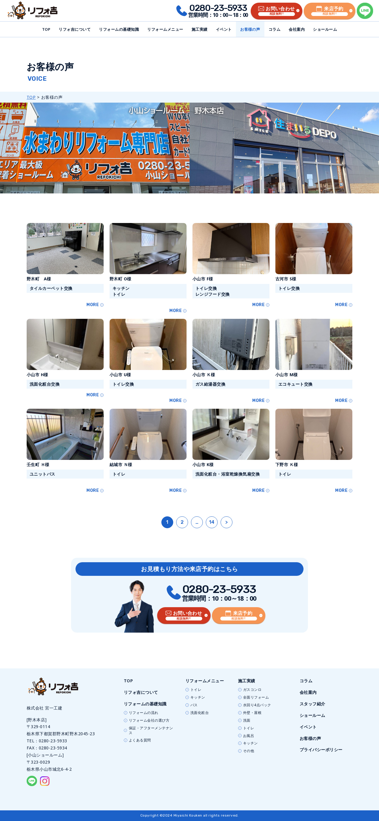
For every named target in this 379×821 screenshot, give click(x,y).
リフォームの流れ (143, 712)
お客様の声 (250, 29)
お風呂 (248, 735)
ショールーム (325, 29)
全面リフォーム (256, 697)
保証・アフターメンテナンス (151, 730)
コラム (274, 29)
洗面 (246, 720)
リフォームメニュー (165, 29)
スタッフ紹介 (312, 704)
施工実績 (200, 29)
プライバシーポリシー (321, 749)
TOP (46, 29)
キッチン (197, 697)
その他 (248, 751)
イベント (224, 29)
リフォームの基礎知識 (119, 29)
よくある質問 (140, 740)
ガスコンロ (252, 689)
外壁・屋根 (252, 712)
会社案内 (297, 29)
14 (212, 522)
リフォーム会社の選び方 (149, 720)
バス (194, 705)
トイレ (195, 689)
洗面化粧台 (199, 712)
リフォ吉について (75, 29)
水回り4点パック (257, 705)
